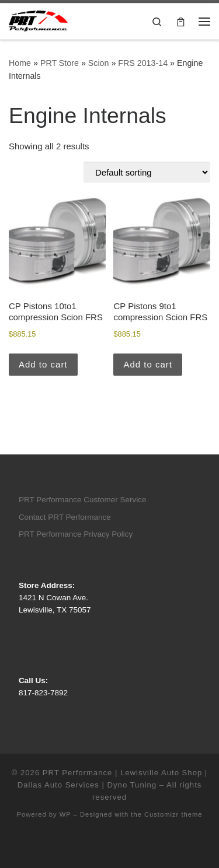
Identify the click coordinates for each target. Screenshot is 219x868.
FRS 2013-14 (143, 63)
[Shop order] (147, 172)
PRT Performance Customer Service (83, 499)
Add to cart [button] (43, 364)
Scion (98, 63)
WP (65, 814)
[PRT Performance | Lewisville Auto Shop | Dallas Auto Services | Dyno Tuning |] (38, 20)
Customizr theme (173, 814)
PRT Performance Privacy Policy (76, 534)
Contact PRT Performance (65, 517)
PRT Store (59, 63)
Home (20, 63)
